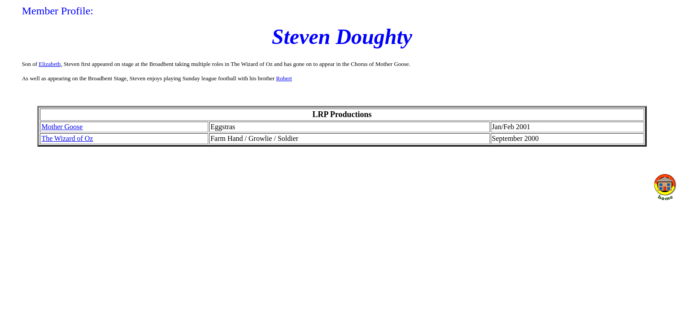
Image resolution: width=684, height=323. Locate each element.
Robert (284, 78)
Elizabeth (50, 64)
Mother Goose (62, 127)
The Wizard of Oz (67, 138)
